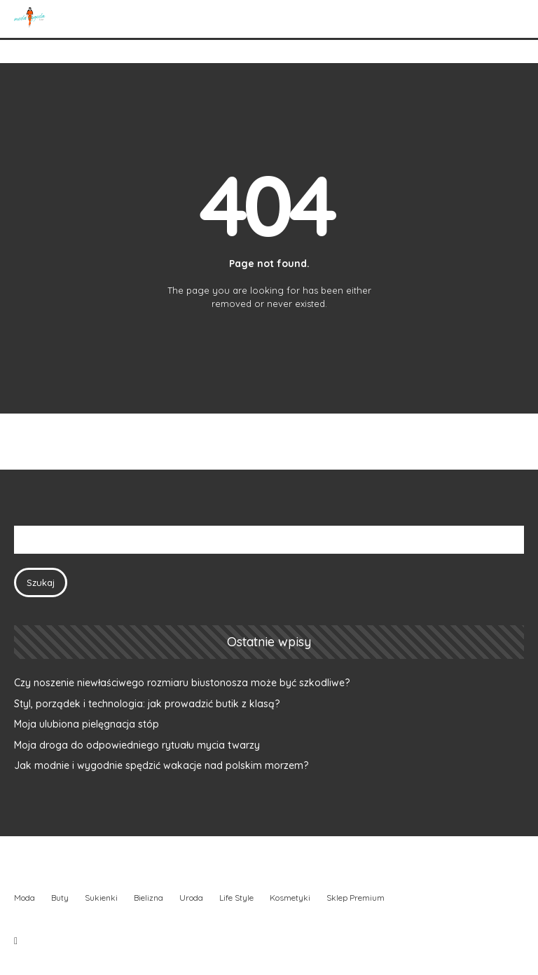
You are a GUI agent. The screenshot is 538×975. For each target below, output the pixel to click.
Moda (24, 897)
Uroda (191, 897)
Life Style (236, 897)
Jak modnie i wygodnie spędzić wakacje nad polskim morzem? (161, 765)
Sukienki (101, 897)
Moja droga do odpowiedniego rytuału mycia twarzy (137, 745)
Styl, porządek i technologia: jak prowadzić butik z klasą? (147, 703)
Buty (60, 897)
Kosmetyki (290, 897)
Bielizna (148, 897)
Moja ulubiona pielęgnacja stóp (86, 724)
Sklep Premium (355, 897)
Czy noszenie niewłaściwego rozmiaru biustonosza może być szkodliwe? (182, 682)
